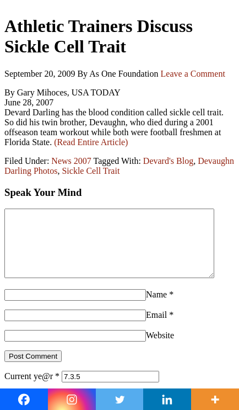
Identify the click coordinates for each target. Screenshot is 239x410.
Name (156, 307)
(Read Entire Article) (91, 142)
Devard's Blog (168, 161)
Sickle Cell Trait (91, 170)
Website (160, 348)
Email (156, 328)
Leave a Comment (193, 73)
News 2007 (71, 161)
